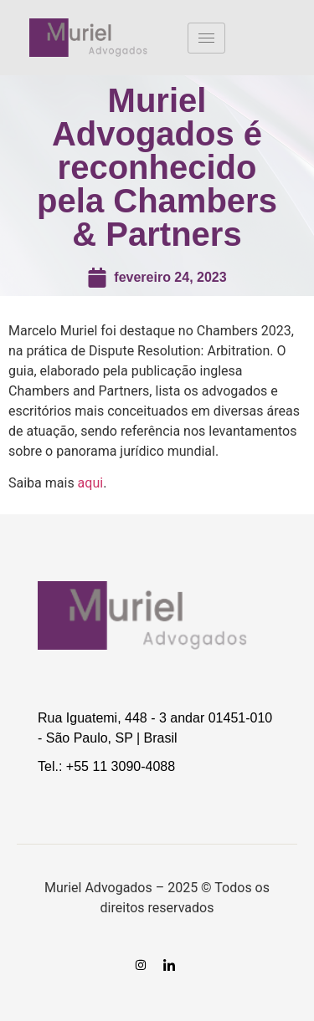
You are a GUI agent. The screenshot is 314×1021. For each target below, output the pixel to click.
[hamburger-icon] (206, 38)
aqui (91, 483)
